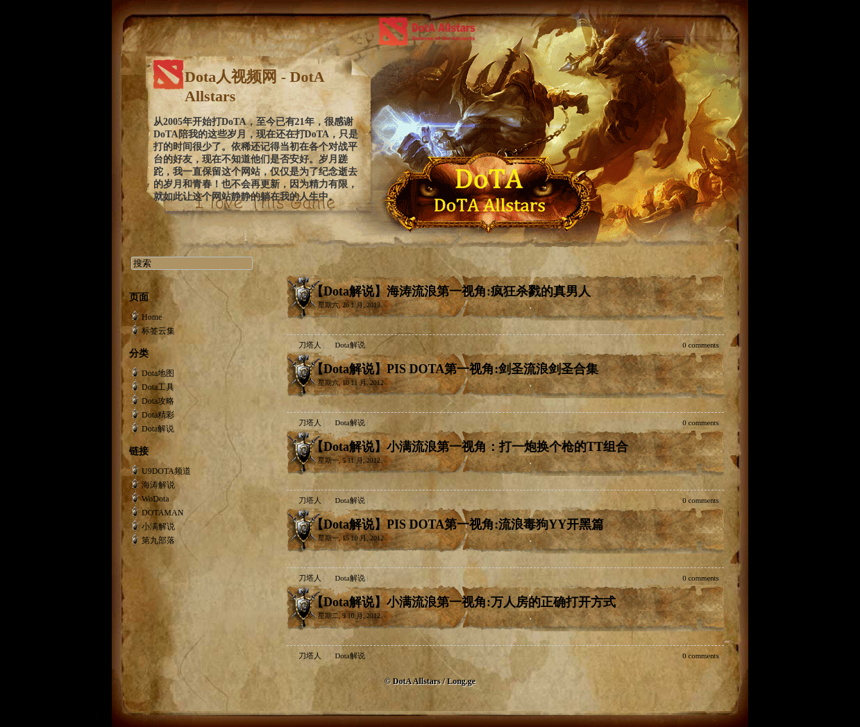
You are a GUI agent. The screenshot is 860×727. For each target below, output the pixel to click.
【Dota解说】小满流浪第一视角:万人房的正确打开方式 (463, 602)
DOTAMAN (162, 513)
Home (152, 317)
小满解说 (158, 526)
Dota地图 (158, 373)
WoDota (155, 499)
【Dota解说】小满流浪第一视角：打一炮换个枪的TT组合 (469, 447)
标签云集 (158, 331)
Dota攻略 (158, 401)
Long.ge (461, 681)
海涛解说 (158, 485)
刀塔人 (309, 345)
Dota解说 (350, 345)
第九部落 (158, 540)
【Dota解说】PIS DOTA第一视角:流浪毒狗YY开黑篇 (457, 524)
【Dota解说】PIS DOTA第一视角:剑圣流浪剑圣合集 (454, 369)
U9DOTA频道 (166, 471)
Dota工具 (158, 387)
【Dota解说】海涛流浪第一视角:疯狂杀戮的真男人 (451, 291)
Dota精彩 (158, 415)
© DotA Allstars (414, 681)
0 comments (700, 345)
